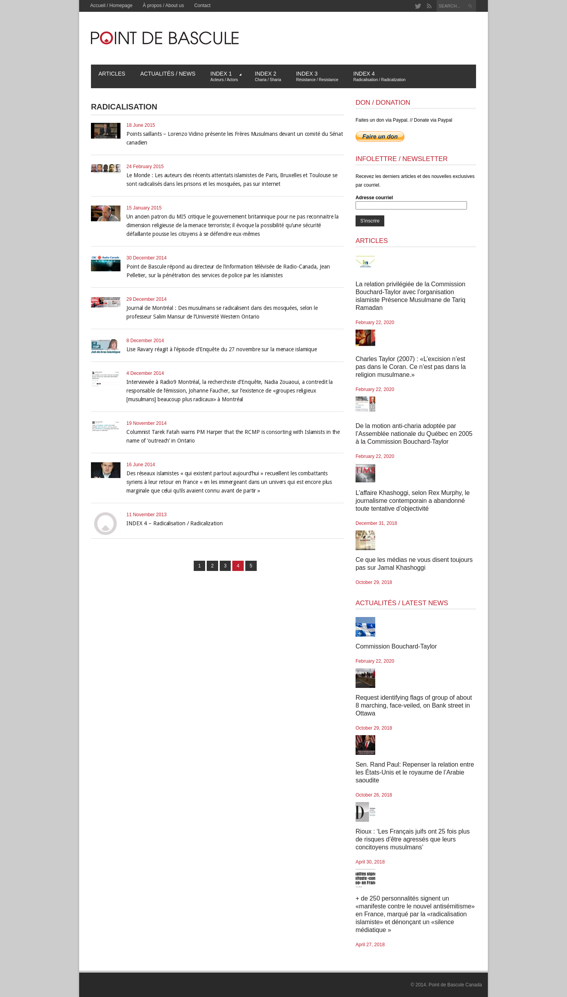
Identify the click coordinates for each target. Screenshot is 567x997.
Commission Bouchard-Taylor (396, 646)
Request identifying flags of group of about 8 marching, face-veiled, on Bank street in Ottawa (414, 705)
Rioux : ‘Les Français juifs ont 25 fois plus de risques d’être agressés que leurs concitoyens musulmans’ (413, 839)
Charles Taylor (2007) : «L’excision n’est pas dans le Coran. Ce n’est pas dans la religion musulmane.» (411, 367)
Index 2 (268, 76)
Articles (111, 73)
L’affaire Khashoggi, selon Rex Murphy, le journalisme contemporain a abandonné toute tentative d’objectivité (413, 500)
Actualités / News (167, 73)
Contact (202, 5)
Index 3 (317, 76)
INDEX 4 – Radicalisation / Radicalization (174, 523)
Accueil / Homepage (111, 5)
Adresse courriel (374, 197)
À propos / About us (163, 5)
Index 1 (225, 76)
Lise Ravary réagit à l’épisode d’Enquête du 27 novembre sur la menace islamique (221, 349)
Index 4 (379, 76)
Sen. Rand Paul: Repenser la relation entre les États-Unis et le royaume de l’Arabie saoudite (415, 772)
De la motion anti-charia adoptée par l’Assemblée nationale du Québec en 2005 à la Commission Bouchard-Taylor (414, 434)
